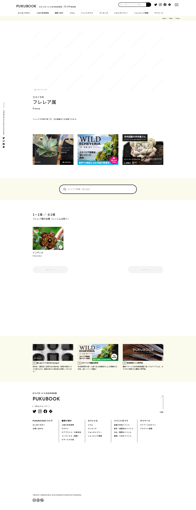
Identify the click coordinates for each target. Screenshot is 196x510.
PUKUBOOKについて (43, 420)
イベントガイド (87, 13)
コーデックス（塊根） (70, 436)
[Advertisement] (98, 306)
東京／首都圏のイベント (123, 428)
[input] (132, 4)
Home (164, 18)
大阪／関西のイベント (123, 432)
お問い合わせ (38, 428)
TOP (161, 405)
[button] (148, 4)
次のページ (145, 270)
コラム (72, 13)
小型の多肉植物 (68, 425)
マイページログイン (148, 425)
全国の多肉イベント (122, 425)
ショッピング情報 (141, 13)
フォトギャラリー (121, 13)
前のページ (50, 270)
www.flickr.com (42, 89)
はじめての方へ (24, 13)
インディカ (48, 254)
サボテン (65, 428)
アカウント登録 (146, 428)
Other (171, 18)
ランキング (103, 13)
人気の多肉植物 (42, 13)
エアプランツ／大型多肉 (71, 432)
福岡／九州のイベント (123, 436)
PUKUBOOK (30, 6)
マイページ (158, 13)
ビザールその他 (68, 439)
